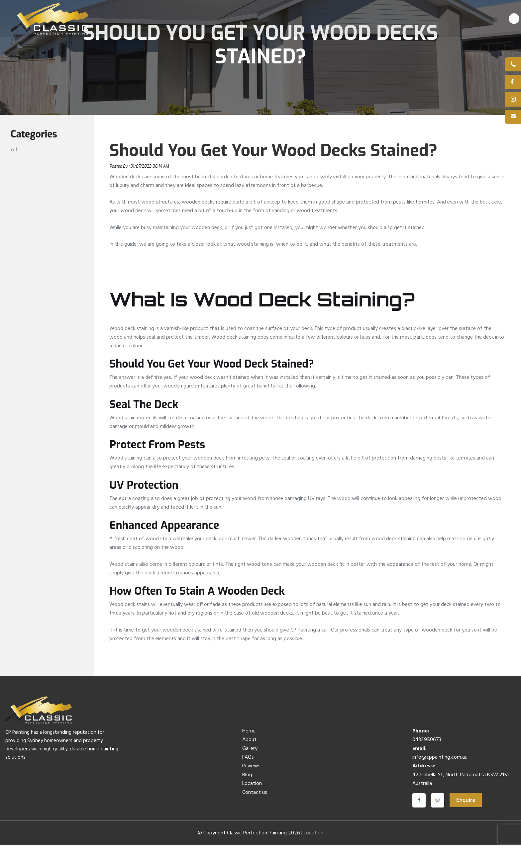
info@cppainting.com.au (440, 760)
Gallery (250, 752)
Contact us (254, 796)
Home (249, 734)
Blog (247, 778)
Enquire (465, 803)
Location (252, 787)
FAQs (248, 760)
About (249, 743)
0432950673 (426, 743)
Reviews (251, 769)
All (14, 153)
